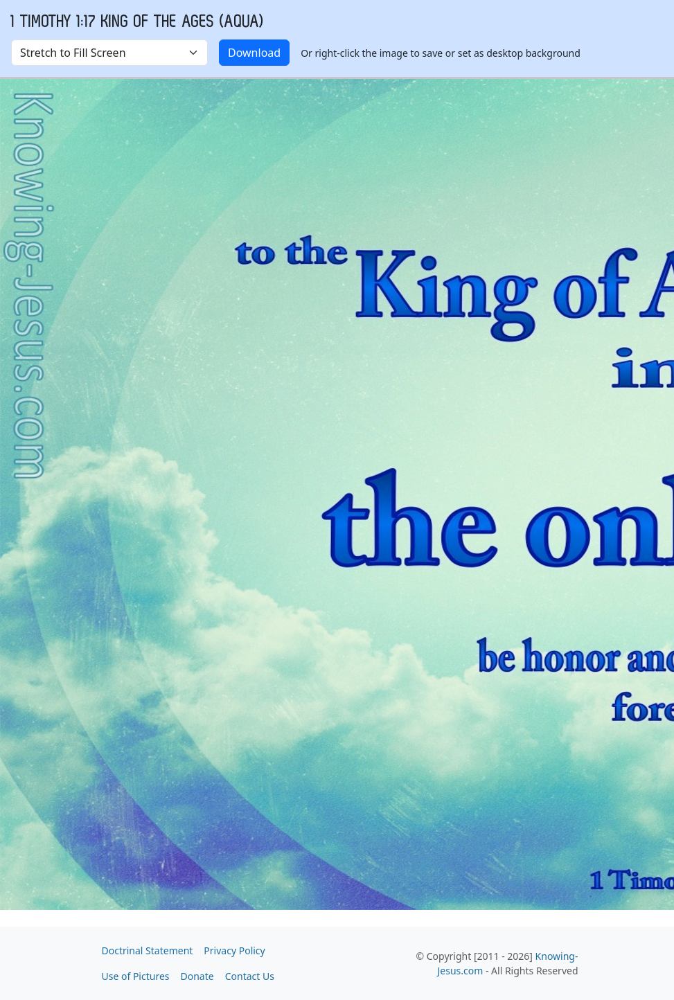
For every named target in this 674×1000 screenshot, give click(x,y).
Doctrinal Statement (147, 950)
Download (254, 52)
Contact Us (249, 976)
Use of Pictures (136, 976)
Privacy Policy (234, 950)
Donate (197, 976)
